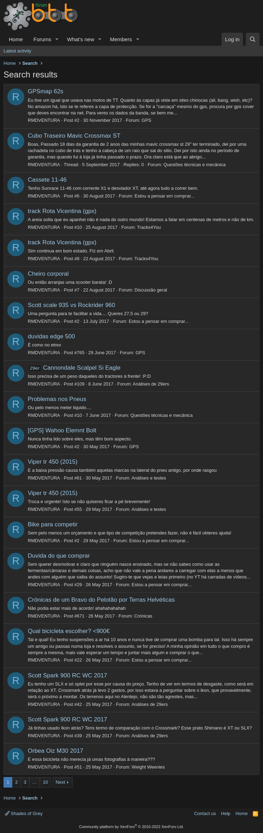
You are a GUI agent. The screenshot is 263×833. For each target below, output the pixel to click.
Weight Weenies (148, 767)
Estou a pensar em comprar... (165, 196)
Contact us (205, 813)
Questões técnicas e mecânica (194, 164)
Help (226, 813)
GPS (146, 120)
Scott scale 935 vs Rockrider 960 (71, 305)
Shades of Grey (24, 813)
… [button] (34, 782)
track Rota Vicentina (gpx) (62, 211)
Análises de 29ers (151, 384)
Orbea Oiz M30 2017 (55, 750)
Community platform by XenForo (131, 827)
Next (60, 782)
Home (16, 39)
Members (121, 39)
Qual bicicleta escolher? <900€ (69, 631)
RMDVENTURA (44, 120)
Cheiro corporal (48, 273)
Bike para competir (53, 524)
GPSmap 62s (45, 91)
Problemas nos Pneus (57, 399)
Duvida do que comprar (59, 555)
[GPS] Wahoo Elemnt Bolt (62, 430)
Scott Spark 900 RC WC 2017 (67, 675)
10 (45, 782)
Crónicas (143, 616)
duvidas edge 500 (51, 336)
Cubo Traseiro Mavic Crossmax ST (74, 135)
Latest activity (17, 51)
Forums (42, 39)
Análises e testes (149, 478)
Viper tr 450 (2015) (52, 461)
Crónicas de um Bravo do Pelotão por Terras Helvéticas (101, 599)
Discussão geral (151, 290)
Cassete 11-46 (47, 179)
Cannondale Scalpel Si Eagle (74, 367)
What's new (80, 39)
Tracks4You (149, 227)
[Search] (252, 39)
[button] (57, 39)
